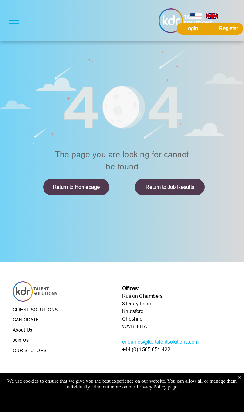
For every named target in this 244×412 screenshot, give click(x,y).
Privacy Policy (151, 388)
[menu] (14, 20)
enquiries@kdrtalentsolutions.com (160, 342)
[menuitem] (59, 309)
